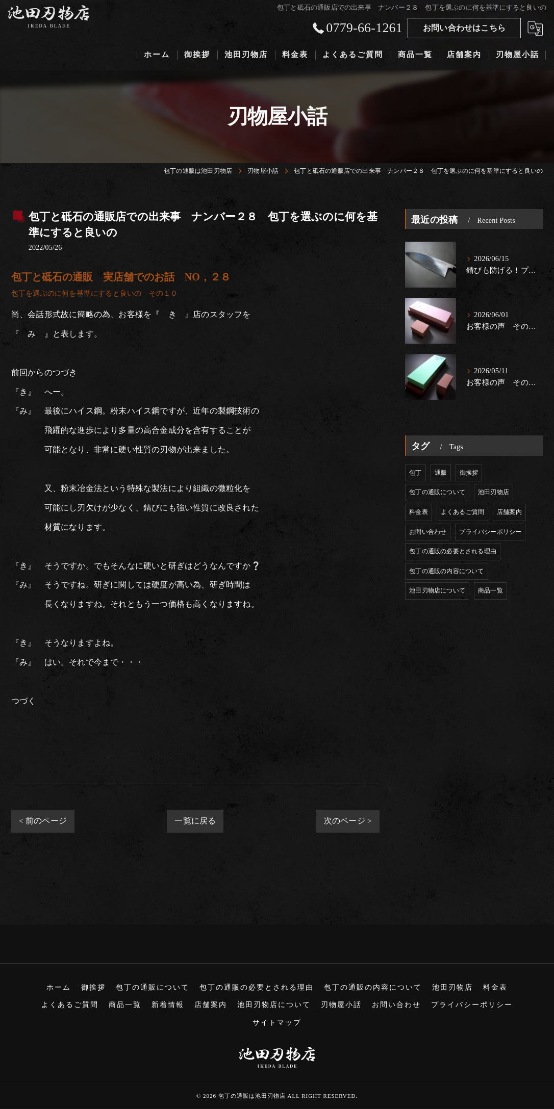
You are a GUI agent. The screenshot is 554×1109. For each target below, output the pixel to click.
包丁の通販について (437, 492)
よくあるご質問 (462, 511)
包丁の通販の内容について (446, 571)
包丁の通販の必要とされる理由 (452, 551)
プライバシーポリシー (490, 531)
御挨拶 (469, 472)
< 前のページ (43, 820)
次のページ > (348, 820)
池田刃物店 (493, 492)
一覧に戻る (195, 820)
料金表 (418, 511)
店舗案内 (509, 511)
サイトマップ (277, 1022)
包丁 (415, 472)
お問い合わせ (427, 531)
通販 (441, 472)
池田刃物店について (437, 590)
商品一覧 (490, 590)
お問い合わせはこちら (464, 27)
